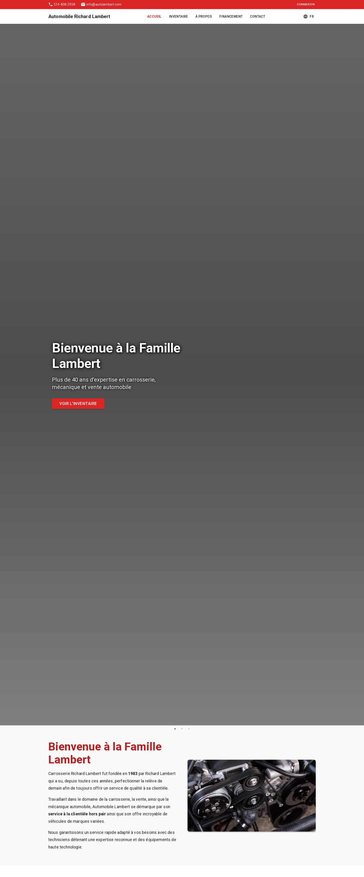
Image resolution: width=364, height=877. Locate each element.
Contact (257, 16)
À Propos (204, 16)
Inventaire (178, 16)
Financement (231, 16)
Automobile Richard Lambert (79, 16)
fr (309, 16)
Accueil (154, 16)
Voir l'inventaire (78, 403)
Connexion (306, 4)
